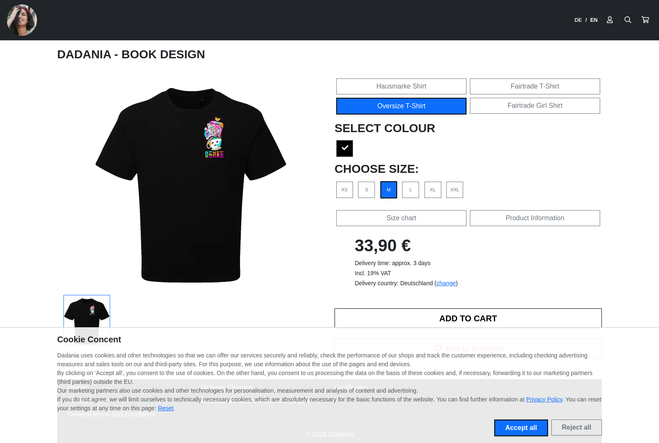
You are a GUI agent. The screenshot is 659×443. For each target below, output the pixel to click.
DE (578, 20)
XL (433, 189)
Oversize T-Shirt (401, 105)
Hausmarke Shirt (401, 86)
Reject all (576, 427)
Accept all (521, 427)
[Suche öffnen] (627, 20)
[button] (645, 20)
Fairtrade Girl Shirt (535, 105)
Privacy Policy (544, 399)
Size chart (401, 218)
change (446, 283)
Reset (166, 408)
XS (345, 189)
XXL (455, 189)
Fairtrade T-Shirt (535, 86)
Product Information (535, 218)
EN (594, 20)
